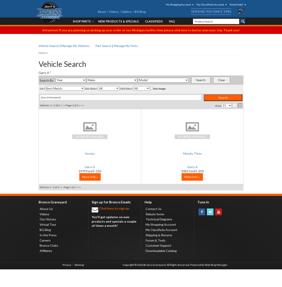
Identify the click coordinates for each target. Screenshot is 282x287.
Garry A (72, 167)
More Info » (73, 194)
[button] (178, 4)
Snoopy (73, 153)
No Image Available (73, 130)
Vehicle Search (49, 46)
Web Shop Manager (216, 282)
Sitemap (79, 282)
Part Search (103, 46)
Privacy (67, 282)
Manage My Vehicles (75, 46)
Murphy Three (141, 153)
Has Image (158, 88)
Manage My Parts (126, 46)
